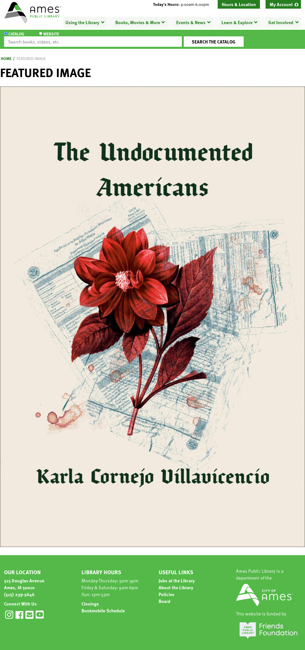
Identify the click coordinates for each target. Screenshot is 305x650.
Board (165, 596)
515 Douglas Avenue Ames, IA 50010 (24, 579)
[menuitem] (283, 4)
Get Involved (280, 22)
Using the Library (82, 22)
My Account (281, 4)
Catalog (16, 37)
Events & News (190, 22)
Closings (90, 599)
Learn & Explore (236, 22)
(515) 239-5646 (19, 589)
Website (47, 37)
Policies (166, 589)
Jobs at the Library (177, 575)
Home (6, 54)
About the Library (176, 582)
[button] (183, 4)
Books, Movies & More (137, 22)
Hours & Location (239, 4)
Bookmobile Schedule (103, 605)
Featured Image (31, 54)
